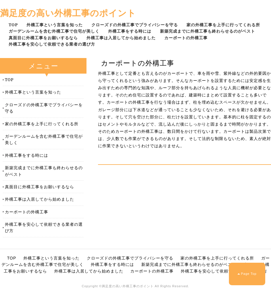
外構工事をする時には (129, 31)
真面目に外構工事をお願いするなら (43, 37)
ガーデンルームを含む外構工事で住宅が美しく (54, 31)
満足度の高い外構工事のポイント (68, 13)
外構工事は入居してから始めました (121, 37)
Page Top (249, 273)
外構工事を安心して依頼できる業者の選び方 (52, 44)
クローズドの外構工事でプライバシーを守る (134, 24)
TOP (13, 24)
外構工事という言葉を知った (55, 24)
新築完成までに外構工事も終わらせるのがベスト (207, 31)
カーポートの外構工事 (186, 37)
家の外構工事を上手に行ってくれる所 (223, 24)
